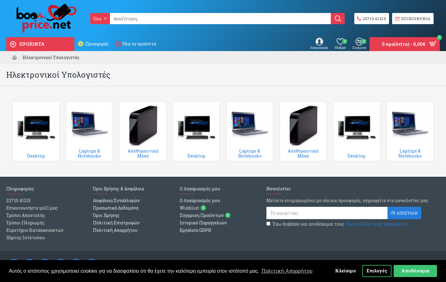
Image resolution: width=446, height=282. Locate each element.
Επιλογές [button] (377, 271)
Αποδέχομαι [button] (415, 271)
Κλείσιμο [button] (345, 271)
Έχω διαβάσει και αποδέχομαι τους (337, 224)
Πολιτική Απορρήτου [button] (287, 270)
